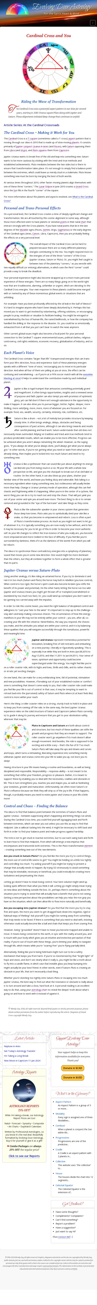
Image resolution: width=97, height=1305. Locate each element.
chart (83, 221)
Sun (15, 190)
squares (43, 150)
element (88, 845)
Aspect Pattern (63, 1101)
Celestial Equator (64, 1185)
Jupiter (19, 146)
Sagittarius (63, 229)
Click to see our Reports (24, 1156)
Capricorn (64, 150)
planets (75, 142)
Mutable (24, 229)
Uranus (36, 146)
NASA (75, 1269)
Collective (60, 1161)
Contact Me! (64, 1237)
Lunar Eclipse (45, 186)
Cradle (59, 1149)
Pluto (35, 150)
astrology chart (39, 989)
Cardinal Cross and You (48, 35)
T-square (32, 138)
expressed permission (50, 1266)
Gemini (46, 229)
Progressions (62, 1137)
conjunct (28, 146)
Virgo (23, 150)
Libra (12, 150)
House (59, 1173)
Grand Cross (82, 186)
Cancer (36, 233)
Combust (60, 1125)
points (63, 221)
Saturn (70, 146)
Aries (45, 146)
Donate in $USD (72, 1077)
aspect (71, 138)
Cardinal (12, 138)
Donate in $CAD (72, 1068)
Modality (60, 1113)
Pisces (57, 146)
